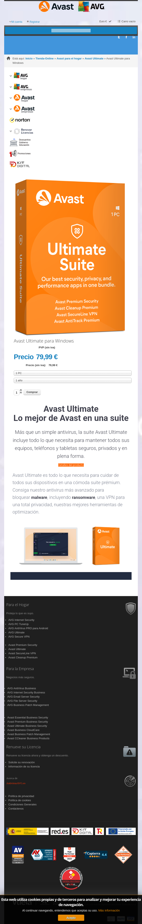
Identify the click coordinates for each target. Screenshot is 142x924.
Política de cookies (19, 800)
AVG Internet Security (21, 619)
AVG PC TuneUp (18, 624)
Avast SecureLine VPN (22, 653)
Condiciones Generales (22, 804)
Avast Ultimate (94, 58)
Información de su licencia (24, 766)
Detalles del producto (71, 465)
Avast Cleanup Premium (23, 657)
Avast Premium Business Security (27, 721)
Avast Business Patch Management (28, 734)
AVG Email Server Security (23, 696)
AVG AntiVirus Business (21, 688)
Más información (109, 910)
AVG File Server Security (22, 700)
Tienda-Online (45, 58)
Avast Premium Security (22, 645)
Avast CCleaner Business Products (28, 738)
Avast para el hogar (69, 58)
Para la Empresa (20, 669)
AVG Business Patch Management (28, 705)
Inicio (29, 58)
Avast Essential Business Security (27, 717)
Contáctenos (16, 808)
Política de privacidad (21, 796)
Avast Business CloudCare (23, 730)
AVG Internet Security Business (26, 692)
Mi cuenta (16, 21)
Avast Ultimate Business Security (27, 725)
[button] (11, 76)
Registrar (35, 21)
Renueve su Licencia (23, 747)
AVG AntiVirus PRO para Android (28, 628)
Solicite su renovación (21, 762)
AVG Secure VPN (19, 636)
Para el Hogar (17, 605)
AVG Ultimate (16, 632)
